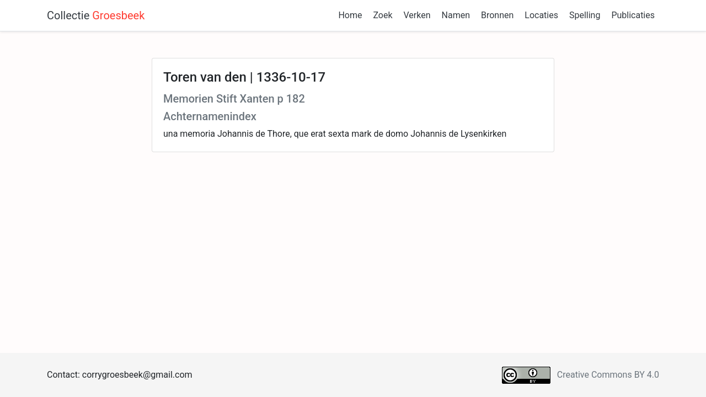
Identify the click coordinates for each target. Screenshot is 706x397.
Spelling (584, 15)
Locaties (541, 15)
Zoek (382, 15)
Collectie (96, 15)
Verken (417, 15)
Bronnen (497, 15)
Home (350, 15)
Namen (456, 15)
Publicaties (633, 15)
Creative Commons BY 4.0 (608, 374)
